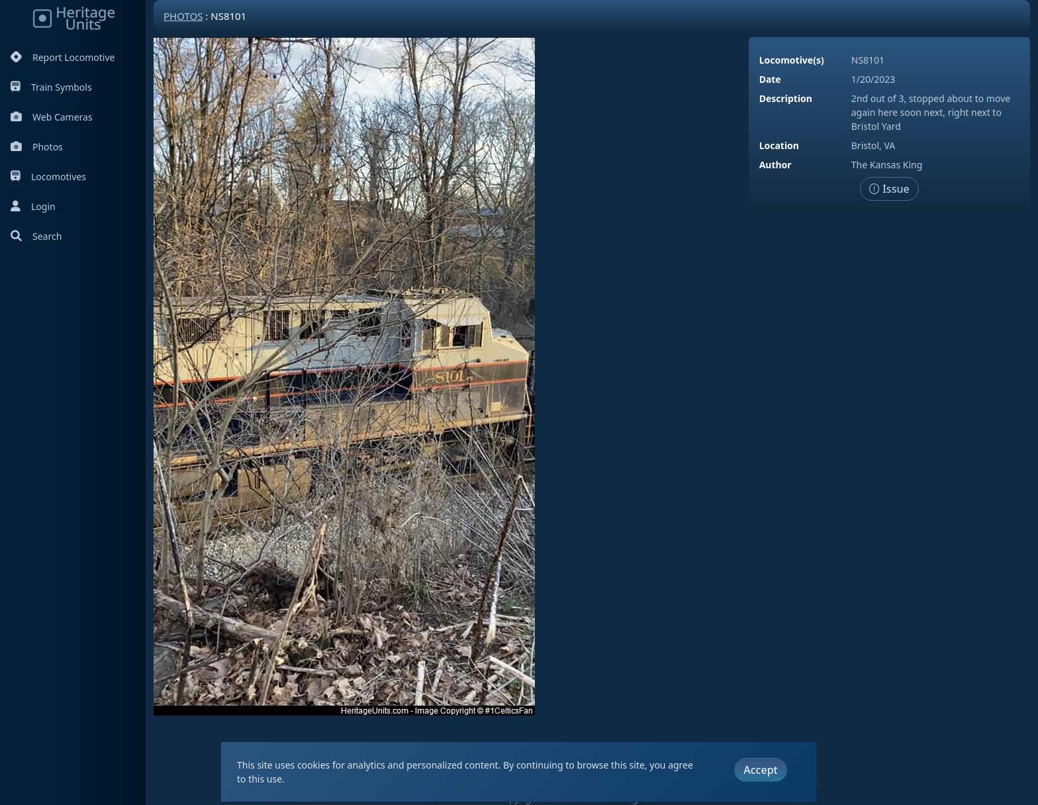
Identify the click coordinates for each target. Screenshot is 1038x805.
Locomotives (48, 176)
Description (785, 98)
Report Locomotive (63, 57)
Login (33, 206)
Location (779, 145)
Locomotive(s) (791, 60)
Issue (889, 189)
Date (770, 79)
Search (36, 236)
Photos (37, 146)
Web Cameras (52, 117)
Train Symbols (51, 87)
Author (775, 164)
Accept (760, 770)
